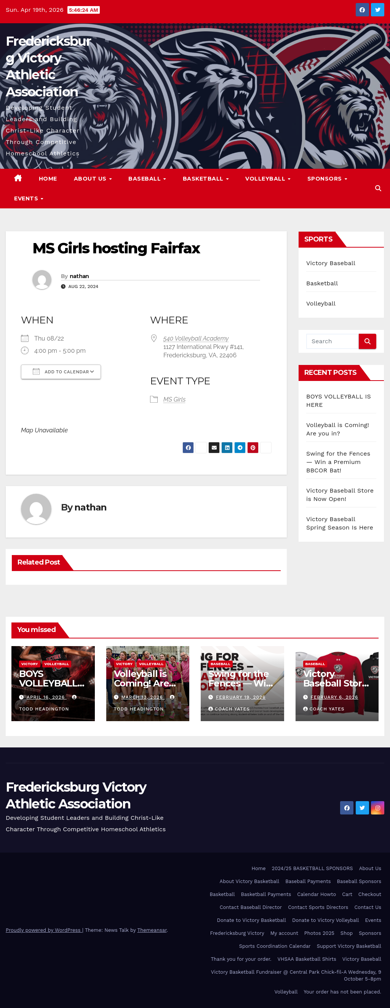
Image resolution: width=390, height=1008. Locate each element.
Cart (347, 894)
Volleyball (266, 178)
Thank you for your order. (241, 959)
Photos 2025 (319, 933)
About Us (91, 178)
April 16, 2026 (47, 697)
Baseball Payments (308, 881)
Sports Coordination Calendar (275, 946)
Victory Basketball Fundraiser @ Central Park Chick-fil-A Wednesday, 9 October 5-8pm (296, 975)
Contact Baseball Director (251, 907)
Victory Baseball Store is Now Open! (335, 683)
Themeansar (152, 930)
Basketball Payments (266, 894)
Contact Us (367, 907)
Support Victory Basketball (349, 946)
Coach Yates (229, 709)
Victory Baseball (330, 263)
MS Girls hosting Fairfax (116, 248)
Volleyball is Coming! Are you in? (141, 683)
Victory (29, 664)
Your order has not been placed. (342, 992)
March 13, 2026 (143, 697)
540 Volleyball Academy (196, 338)
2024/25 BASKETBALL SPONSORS (312, 868)
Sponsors (325, 178)
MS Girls (174, 399)
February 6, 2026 (334, 697)
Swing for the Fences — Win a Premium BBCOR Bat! (338, 462)
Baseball (145, 178)
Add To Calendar (61, 371)
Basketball (204, 178)
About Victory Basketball (250, 881)
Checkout (369, 894)
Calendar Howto (316, 894)
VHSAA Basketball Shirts (306, 959)
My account (284, 933)
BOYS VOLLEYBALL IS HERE (48, 683)
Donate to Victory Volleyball (325, 920)
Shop (346, 933)
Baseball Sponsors (359, 881)
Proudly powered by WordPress (44, 930)
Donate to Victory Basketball (251, 920)
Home (48, 178)
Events (27, 198)
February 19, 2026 (241, 697)
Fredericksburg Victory (237, 933)
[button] (378, 188)
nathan (79, 276)
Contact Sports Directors (318, 907)
